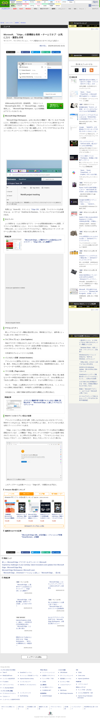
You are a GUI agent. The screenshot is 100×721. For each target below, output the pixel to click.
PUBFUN (78, 681)
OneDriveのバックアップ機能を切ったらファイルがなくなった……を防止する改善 (88, 376)
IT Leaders (5, 681)
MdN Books (63, 690)
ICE (77, 670)
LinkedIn (57, 52)
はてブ (37, 52)
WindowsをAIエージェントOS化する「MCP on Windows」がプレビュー (87, 357)
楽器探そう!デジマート (48, 675)
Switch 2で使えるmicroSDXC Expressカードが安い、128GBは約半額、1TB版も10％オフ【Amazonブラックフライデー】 (88, 221)
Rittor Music (43, 670)
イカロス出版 (62, 670)
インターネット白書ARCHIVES (11, 699)
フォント (81, 8)
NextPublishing (24, 696)
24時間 (80, 26)
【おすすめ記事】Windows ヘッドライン (86, 336)
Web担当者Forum (7, 675)
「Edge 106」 (35, 209)
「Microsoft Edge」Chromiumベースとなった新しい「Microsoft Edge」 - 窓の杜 (31, 573)
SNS (69, 8)
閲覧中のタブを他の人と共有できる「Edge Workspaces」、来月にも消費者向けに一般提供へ (24, 641)
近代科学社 (43, 693)
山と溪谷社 (43, 684)
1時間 (72, 26)
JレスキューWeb (64, 681)
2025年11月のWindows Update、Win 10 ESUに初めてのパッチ (88, 369)
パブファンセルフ (83, 684)
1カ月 (95, 26)
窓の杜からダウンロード (55, 106)
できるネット (6, 696)
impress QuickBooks (83, 678)
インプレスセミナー (25, 681)
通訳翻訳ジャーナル (65, 678)
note (47, 52)
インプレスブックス (25, 693)
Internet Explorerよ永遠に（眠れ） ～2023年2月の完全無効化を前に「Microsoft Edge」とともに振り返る (24, 624)
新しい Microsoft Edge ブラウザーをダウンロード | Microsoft (24, 562)
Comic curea (81, 675)
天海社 (80, 672)
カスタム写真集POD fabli (85, 693)
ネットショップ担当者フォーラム (29, 675)
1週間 (88, 26)
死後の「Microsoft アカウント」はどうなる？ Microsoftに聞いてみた (88, 391)
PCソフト (26, 494)
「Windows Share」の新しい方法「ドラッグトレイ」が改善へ (88, 349)
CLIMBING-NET (46, 690)
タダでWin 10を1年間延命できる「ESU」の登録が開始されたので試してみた (88, 384)
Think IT (5, 672)
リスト (18, 52)
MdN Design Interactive (66, 693)
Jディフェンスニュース (66, 675)
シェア (27, 52)
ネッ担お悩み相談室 (8, 687)
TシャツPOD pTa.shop (84, 690)
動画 (75, 8)
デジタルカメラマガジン (9, 693)
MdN (59, 687)
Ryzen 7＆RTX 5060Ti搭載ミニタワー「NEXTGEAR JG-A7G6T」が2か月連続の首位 (88, 189)
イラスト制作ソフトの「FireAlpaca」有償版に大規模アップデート (88, 158)
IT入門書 (42, 494)
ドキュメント (62, 8)
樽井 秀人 (43, 46)
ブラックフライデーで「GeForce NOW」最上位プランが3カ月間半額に (88, 143)
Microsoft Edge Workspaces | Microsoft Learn (18, 570)
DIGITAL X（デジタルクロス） (28, 684)
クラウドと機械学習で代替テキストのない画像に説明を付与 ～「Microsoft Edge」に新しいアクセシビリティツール (43, 402)
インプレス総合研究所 (9, 678)
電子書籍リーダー (57, 494)
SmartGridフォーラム (26, 672)
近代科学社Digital (47, 696)
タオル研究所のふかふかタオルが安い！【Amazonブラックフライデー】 (88, 238)
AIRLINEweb (63, 672)
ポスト (12, 52)
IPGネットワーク (81, 687)
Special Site (78, 55)
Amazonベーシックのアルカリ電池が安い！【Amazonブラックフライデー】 (88, 258)
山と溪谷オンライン (47, 687)
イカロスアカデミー (65, 684)
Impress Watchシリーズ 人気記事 (85, 304)
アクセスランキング (80, 23)
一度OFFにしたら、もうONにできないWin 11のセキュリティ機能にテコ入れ (88, 342)
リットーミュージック (48, 672)
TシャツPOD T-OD (48, 678)
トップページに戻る (34, 657)
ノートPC (11, 494)
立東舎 (44, 681)
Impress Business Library (27, 678)
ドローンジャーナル (8, 684)
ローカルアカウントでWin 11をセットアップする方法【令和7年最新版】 (88, 398)
